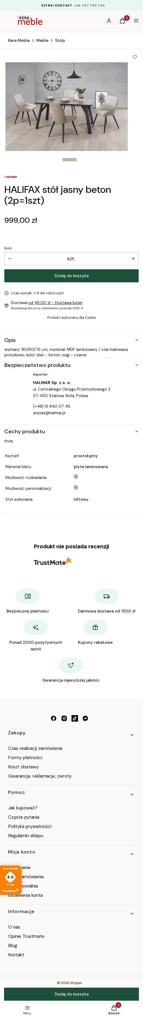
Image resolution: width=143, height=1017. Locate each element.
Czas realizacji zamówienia (35, 748)
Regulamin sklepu (25, 836)
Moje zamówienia (26, 877)
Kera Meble (19, 40)
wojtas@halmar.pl (49, 413)
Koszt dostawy (23, 767)
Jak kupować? (22, 808)
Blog (12, 945)
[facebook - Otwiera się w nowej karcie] (53, 718)
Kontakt (16, 955)
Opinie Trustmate (26, 936)
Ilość (8, 248)
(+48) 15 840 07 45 (51, 406)
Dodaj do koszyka (72, 276)
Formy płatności (25, 758)
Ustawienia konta (25, 895)
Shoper (76, 983)
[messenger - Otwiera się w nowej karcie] (85, 718)
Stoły (60, 40)
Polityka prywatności (29, 826)
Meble (42, 40)
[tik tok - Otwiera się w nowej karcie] (75, 718)
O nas (14, 927)
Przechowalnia (23, 886)
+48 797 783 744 (89, 5)
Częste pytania (23, 817)
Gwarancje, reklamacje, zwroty (40, 776)
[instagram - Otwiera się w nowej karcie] (64, 718)
